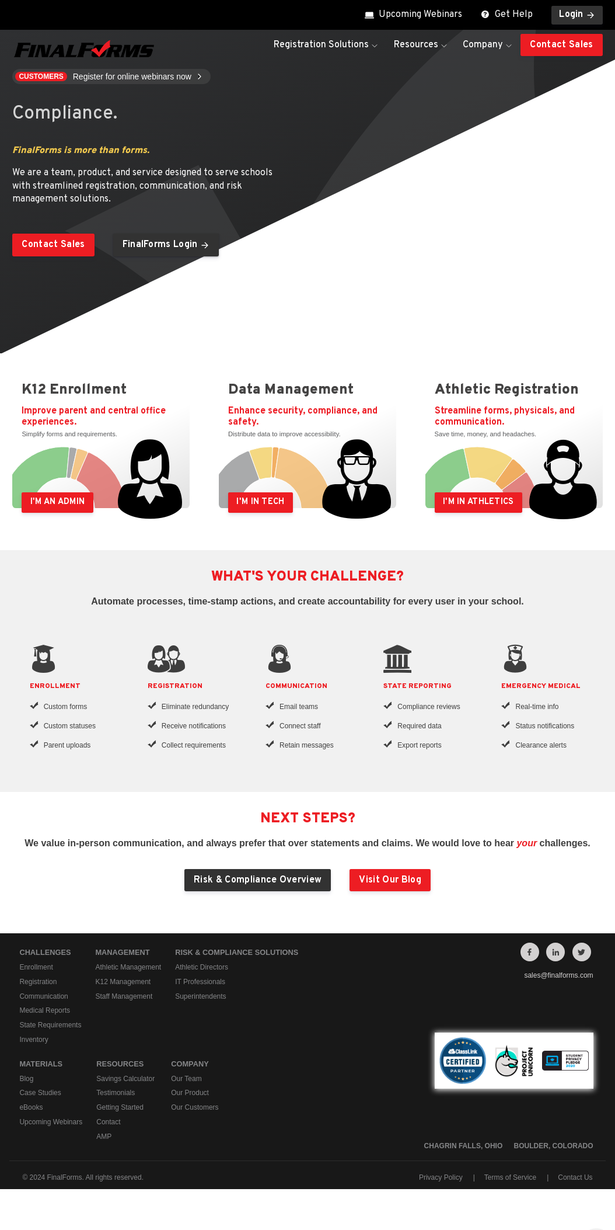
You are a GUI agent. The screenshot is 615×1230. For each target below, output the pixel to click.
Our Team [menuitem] (186, 1079)
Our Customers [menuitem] (194, 1107)
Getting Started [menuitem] (120, 1107)
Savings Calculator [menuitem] (125, 1079)
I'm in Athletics (478, 502)
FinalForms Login (166, 245)
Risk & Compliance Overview (258, 880)
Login (577, 14)
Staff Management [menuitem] (123, 996)
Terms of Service (510, 1177)
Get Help (507, 14)
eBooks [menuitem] (31, 1107)
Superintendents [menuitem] (200, 996)
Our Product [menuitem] (190, 1093)
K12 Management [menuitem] (123, 982)
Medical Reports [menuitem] (44, 1010)
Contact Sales (561, 45)
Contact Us (575, 1177)
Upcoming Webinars (413, 14)
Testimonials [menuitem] (115, 1093)
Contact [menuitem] (108, 1122)
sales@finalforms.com (558, 975)
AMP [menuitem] (103, 1136)
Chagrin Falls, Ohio (463, 1146)
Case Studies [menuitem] (40, 1093)
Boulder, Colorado (553, 1146)
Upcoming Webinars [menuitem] (50, 1122)
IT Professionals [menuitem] (200, 982)
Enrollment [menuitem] (36, 967)
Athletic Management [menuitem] (128, 967)
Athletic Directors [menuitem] (201, 967)
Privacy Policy (441, 1177)
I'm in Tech (260, 502)
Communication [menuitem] (43, 996)
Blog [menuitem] (26, 1079)
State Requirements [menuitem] (50, 1025)
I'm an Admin (57, 502)
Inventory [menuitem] (33, 1040)
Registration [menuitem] (38, 982)
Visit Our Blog (390, 880)
